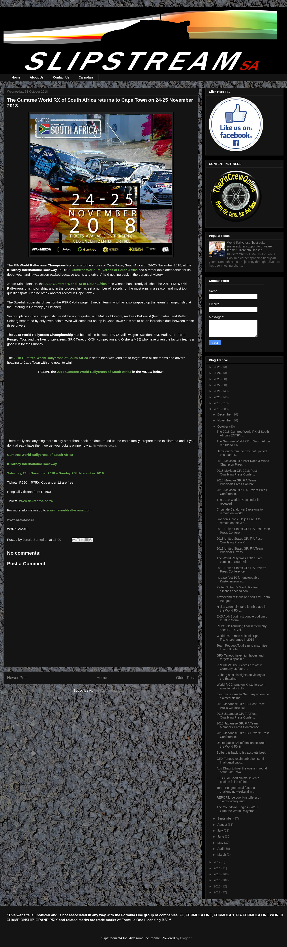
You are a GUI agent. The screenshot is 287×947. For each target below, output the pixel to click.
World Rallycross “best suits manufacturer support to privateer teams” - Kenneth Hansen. (250, 246)
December (224, 414)
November (224, 420)
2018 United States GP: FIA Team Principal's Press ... (240, 550)
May (220, 842)
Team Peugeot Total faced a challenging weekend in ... (236, 789)
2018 (217, 409)
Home (16, 77)
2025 (217, 367)
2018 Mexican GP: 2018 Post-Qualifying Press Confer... (237, 472)
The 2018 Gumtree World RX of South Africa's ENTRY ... (243, 433)
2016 (217, 868)
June (221, 836)
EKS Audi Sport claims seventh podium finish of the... (238, 780)
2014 (217, 880)
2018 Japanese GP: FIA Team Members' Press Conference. (238, 725)
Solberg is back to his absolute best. (241, 752)
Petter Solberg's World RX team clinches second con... (238, 589)
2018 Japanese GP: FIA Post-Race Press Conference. (241, 705)
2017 (217, 862)
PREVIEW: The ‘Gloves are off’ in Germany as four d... (240, 667)
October (223, 426)
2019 (217, 403)
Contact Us (61, 77)
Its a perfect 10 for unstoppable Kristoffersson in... (238, 579)
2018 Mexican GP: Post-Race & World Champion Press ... (243, 462)
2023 (217, 379)
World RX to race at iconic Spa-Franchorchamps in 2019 (238, 637)
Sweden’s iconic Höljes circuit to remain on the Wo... (239, 521)
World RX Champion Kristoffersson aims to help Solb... (240, 686)
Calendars (86, 77)
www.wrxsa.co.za (20, 519)
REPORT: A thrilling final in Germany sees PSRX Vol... (241, 628)
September (225, 818)
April (220, 848)
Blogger (185, 938)
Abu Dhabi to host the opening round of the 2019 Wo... (242, 770)
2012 (217, 892)
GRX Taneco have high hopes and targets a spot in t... (240, 657)
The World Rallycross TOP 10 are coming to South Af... (240, 560)
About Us (36, 77)
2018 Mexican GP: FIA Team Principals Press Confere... (237, 482)
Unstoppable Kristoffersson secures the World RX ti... (241, 744)
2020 (217, 397)
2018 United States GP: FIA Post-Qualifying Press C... (240, 540)
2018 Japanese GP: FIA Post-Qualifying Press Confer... (237, 715)
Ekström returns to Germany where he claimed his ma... (243, 696)
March (222, 854)
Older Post (185, 678)
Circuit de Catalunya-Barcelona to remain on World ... (240, 511)
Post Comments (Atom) (111, 690)
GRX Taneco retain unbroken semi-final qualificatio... (241, 760)
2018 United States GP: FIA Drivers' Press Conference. (241, 569)
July (220, 830)
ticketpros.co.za (104, 445)
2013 (217, 886)
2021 (217, 391)
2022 (217, 385)
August (222, 824)
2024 (217, 373)
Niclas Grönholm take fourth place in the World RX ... (241, 608)
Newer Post (17, 678)
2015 (217, 874)
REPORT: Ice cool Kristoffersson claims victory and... (239, 799)
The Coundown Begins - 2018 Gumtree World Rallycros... (237, 809)
